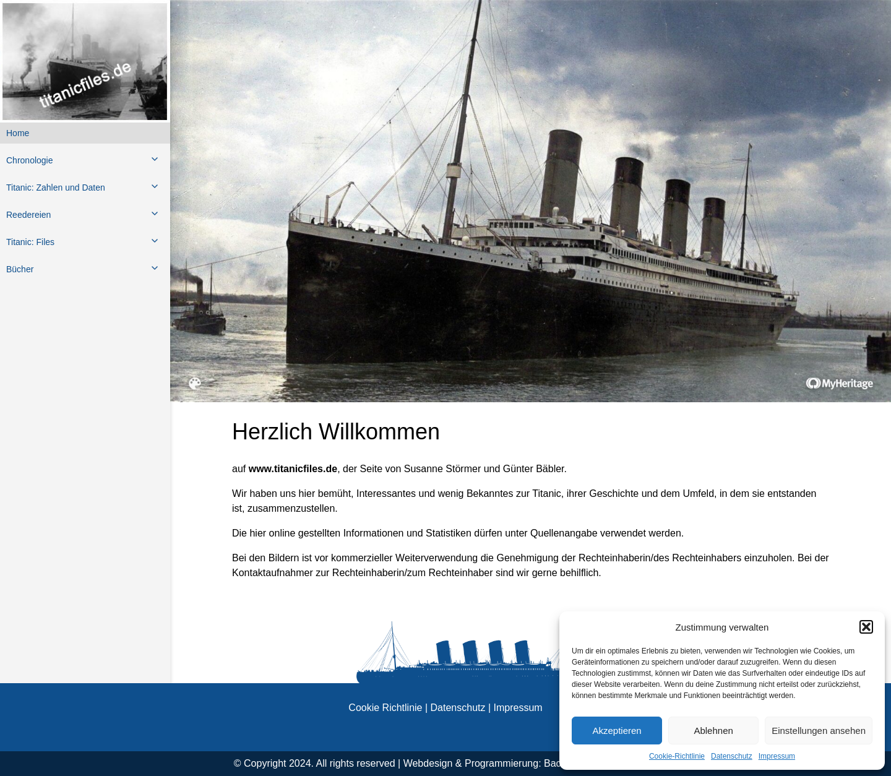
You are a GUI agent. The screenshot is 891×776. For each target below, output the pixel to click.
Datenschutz (731, 756)
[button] (866, 627)
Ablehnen (713, 730)
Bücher (19, 269)
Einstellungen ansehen (819, 730)
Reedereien (28, 215)
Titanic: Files (30, 242)
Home (17, 133)
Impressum (777, 756)
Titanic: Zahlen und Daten (55, 187)
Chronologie (29, 160)
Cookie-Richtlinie (677, 756)
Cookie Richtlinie (385, 707)
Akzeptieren (616, 730)
